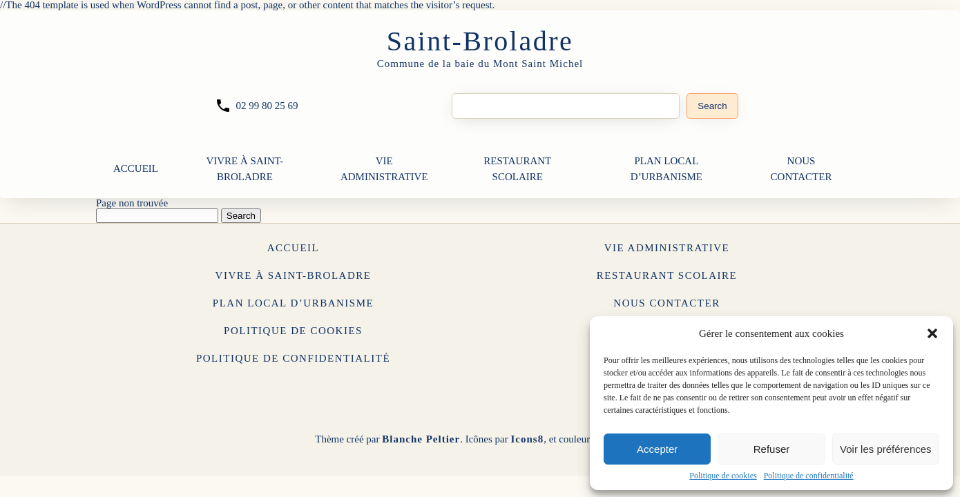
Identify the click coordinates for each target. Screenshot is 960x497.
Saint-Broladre (480, 41)
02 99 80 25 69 (267, 105)
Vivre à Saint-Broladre (244, 168)
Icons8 (527, 439)
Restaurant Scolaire (517, 168)
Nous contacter (801, 168)
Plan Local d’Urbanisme (666, 168)
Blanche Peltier (421, 439)
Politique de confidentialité (809, 475)
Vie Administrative (384, 168)
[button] (932, 333)
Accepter (657, 449)
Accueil (135, 168)
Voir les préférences (886, 449)
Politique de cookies (722, 475)
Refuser (771, 449)
